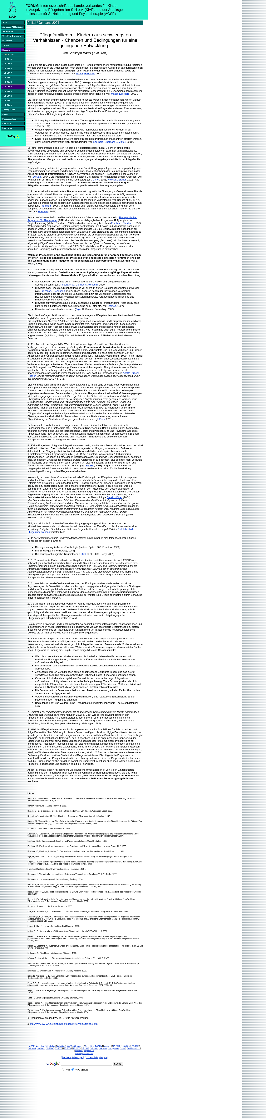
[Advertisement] (75, 1104)
